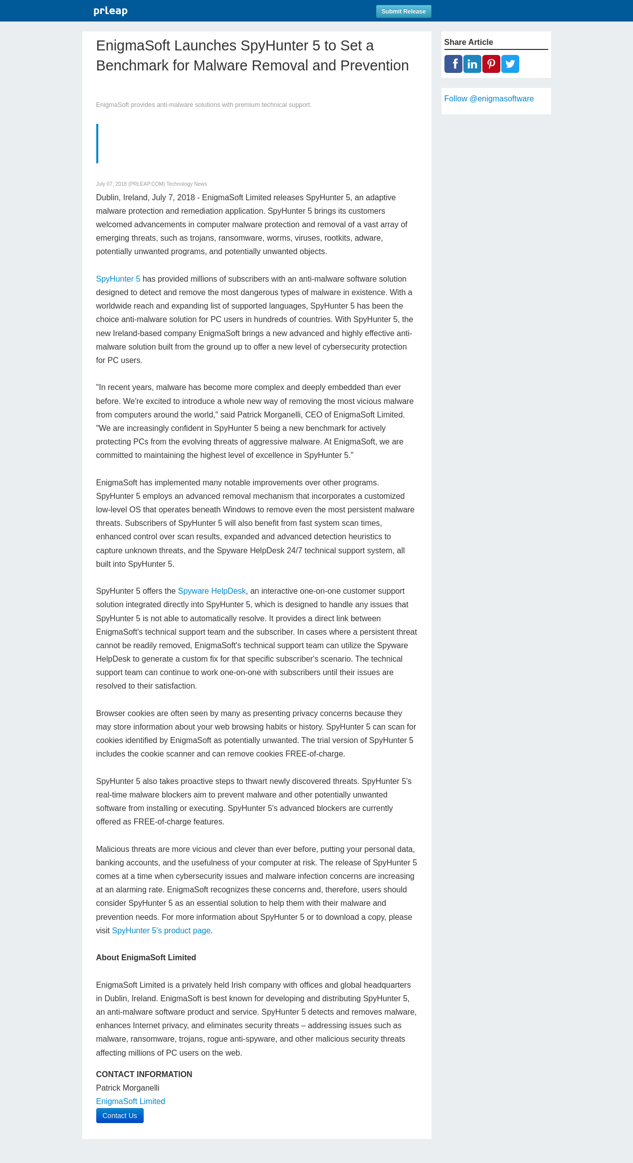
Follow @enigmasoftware (489, 98)
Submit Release (404, 11)
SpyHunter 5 (118, 279)
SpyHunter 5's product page (161, 930)
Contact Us (120, 1116)
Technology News (187, 184)
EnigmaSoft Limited (131, 1101)
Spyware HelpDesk (212, 591)
